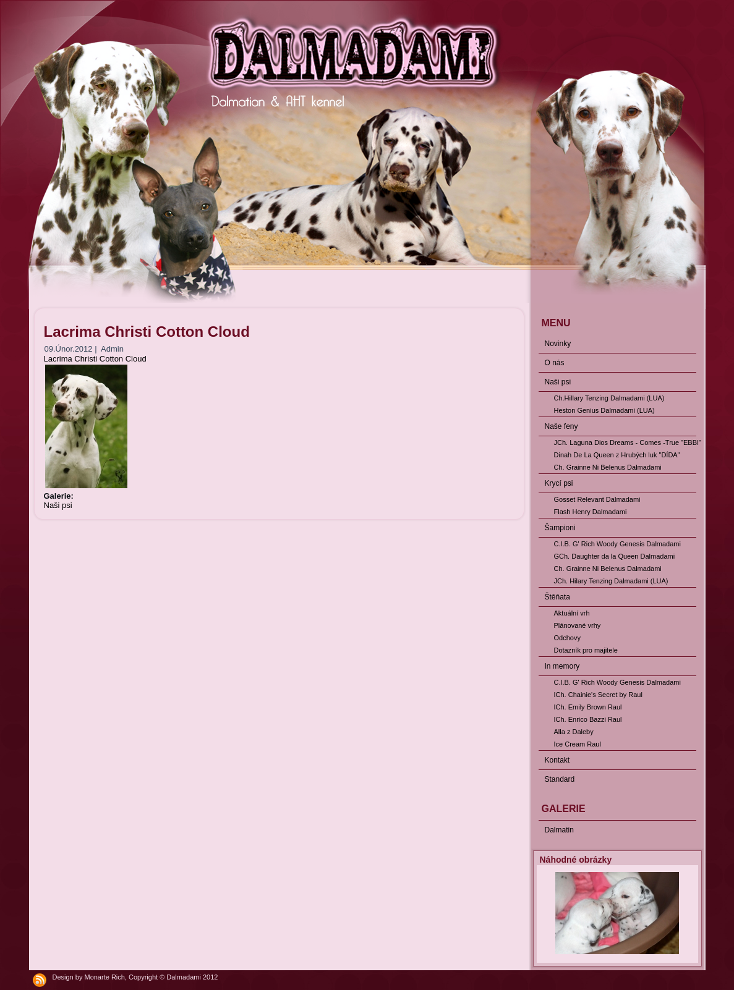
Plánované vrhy (577, 625)
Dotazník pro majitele (586, 650)
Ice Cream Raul (577, 744)
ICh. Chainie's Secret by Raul (598, 694)
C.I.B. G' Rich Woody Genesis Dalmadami (617, 544)
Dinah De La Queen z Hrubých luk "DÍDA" (617, 455)
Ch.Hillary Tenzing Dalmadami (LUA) (609, 398)
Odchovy (567, 637)
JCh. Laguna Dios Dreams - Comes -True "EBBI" (625, 442)
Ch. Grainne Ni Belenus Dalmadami (608, 467)
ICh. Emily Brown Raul (588, 707)
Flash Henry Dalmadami (590, 511)
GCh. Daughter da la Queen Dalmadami (614, 556)
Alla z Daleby (574, 731)
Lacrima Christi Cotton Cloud (95, 358)
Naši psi (58, 505)
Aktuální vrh (572, 613)
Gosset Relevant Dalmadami (597, 499)
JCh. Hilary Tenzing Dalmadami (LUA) (611, 581)
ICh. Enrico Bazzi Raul (588, 719)
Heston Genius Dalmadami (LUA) (604, 410)
